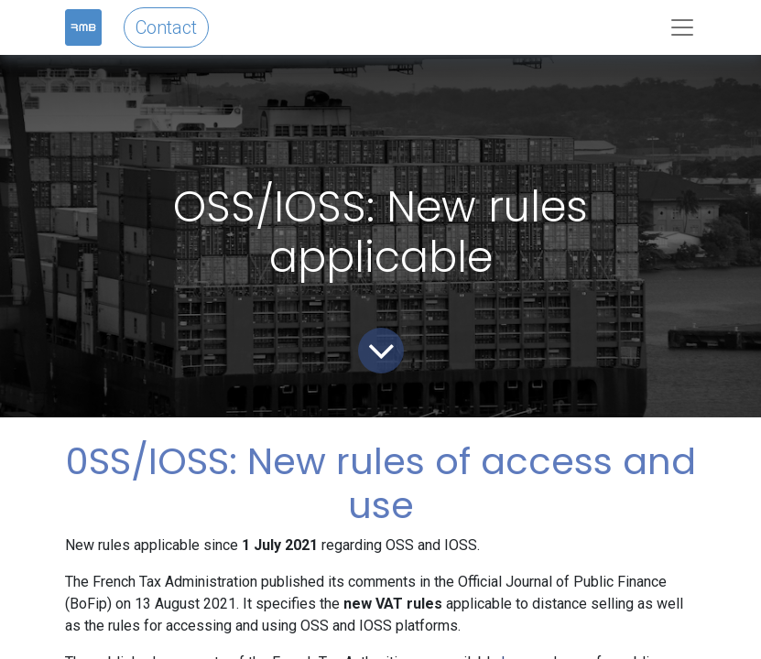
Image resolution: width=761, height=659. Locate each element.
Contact (166, 27)
